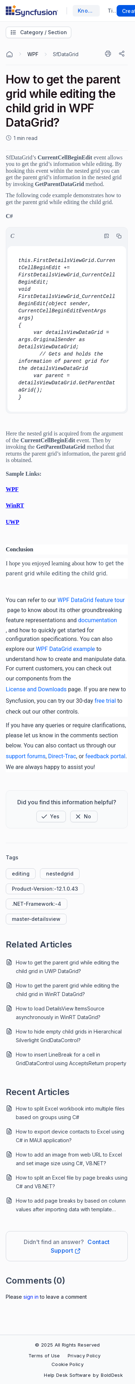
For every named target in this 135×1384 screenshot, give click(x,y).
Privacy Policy (84, 1355)
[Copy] (117, 236)
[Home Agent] (9, 54)
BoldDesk (112, 1375)
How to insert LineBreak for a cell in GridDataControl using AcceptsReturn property (71, 1058)
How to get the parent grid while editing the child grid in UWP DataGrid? (67, 966)
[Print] (109, 53)
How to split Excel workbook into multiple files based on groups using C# (70, 1112)
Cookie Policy (67, 1364)
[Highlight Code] (105, 236)
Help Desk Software (67, 1375)
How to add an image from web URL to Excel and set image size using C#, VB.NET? (69, 1159)
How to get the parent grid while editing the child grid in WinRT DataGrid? (67, 989)
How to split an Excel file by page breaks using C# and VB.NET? (71, 1182)
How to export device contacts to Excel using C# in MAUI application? (70, 1136)
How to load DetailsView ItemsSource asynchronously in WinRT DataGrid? (60, 1012)
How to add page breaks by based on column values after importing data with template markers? (71, 1206)
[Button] (84, 816)
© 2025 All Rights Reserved (67, 1345)
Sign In (31, 1297)
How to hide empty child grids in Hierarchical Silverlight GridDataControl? (69, 1035)
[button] (51, 816)
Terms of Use (44, 1355)
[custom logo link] (32, 11)
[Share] (122, 53)
